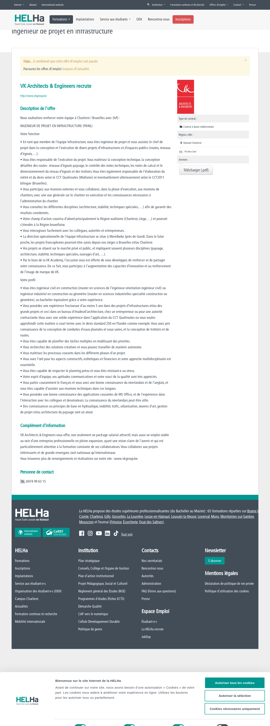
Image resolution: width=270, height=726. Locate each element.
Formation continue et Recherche (187, 4)
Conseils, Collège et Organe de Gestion (103, 568)
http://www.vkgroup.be (33, 96)
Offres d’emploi (218, 4)
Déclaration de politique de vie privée (229, 584)
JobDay (146, 637)
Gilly (107, 516)
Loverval (203, 516)
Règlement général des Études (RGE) (101, 591)
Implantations (85, 19)
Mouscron (86, 522)
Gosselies (119, 516)
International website (53, 4)
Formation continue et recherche (36, 614)
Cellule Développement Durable (99, 622)
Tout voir (127, 534)
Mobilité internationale (30, 622)
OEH (139, 19)
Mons (215, 516)
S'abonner (214, 561)
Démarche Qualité (89, 606)
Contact (238, 4)
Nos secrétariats (152, 561)
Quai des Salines (151, 522)
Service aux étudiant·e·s (30, 584)
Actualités (21, 606)
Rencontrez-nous (159, 19)
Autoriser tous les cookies (235, 666)
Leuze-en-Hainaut (157, 516)
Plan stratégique (89, 561)
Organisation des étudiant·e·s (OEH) (38, 591)
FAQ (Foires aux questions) (159, 591)
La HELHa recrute (152, 629)
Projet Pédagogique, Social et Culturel (102, 584)
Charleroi (96, 516)
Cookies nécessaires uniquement (235, 692)
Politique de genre (90, 629)
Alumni (32, 4)
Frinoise (116, 522)
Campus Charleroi (26, 599)
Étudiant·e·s (149, 622)
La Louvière (135, 516)
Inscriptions (183, 19)
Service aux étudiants (115, 19)
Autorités (148, 576)
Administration (151, 584)
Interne (19, 4)
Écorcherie (130, 522)
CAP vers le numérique (93, 614)
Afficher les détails (69, 717)
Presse (252, 4)
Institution (158, 4)
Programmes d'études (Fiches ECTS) (101, 599)
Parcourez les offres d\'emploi (42, 69)
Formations (61, 19)
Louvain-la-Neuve (183, 516)
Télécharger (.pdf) (196, 170)
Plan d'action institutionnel (96, 576)
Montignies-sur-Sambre (237, 516)
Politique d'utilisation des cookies (227, 591)
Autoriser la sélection (235, 679)
